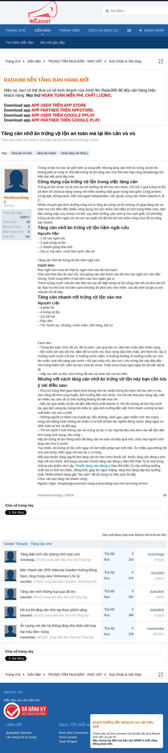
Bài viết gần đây (53, 42)
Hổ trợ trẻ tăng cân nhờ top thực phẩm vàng (53, 610)
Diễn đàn (43, 30)
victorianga (27, 560)
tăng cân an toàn (21, 153)
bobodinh (26, 597)
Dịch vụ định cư (103, 30)
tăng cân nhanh (46, 153)
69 (28, 222)
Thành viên (69, 30)
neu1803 (26, 581)
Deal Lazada (68, 737)
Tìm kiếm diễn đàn (20, 42)
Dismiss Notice (160, 717)
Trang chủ (16, 30)
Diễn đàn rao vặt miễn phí (22, 700)
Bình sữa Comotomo (73, 733)
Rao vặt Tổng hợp (79, 560)
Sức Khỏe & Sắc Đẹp (37, 140)
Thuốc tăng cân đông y (92, 465)
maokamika (27, 637)
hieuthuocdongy (78, 140)
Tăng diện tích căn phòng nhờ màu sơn (50, 554)
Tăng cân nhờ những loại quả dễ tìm (47, 592)
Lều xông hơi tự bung (21, 737)
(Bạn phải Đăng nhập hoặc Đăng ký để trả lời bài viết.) (135, 534)
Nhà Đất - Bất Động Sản (81, 581)
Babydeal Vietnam (19, 733)
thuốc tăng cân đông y (74, 153)
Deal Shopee (68, 741)
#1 (165, 495)
